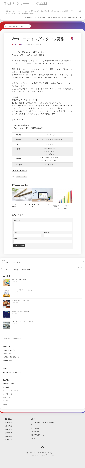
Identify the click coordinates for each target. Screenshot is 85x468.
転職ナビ (35, 438)
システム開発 (8, 394)
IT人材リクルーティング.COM (25, 4)
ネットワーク (8, 397)
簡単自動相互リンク (38, 435)
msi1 (39, 44)
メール (46, 232)
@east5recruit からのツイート (12, 372)
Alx (53, 455)
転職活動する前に (31, 18)
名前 (15, 232)
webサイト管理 (9, 383)
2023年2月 (9, 426)
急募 (20, 44)
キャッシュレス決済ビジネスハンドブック (22, 290)
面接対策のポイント (74, 18)
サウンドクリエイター (11, 390)
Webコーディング (21, 176)
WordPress (41, 455)
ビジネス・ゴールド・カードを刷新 (20, 300)
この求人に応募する (19, 170)
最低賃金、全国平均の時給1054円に (20, 311)
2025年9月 (9, 422)
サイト (15, 238)
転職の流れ (42, 18)
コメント (16, 220)
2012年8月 (9, 436)
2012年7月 (9, 440)
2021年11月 (9, 433)
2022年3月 (9, 429)
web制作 (14, 44)
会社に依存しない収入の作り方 (19, 279)
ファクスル (35, 428)
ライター (7, 401)
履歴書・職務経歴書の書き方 (57, 18)
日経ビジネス (36, 431)
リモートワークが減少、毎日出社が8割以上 (22, 321)
